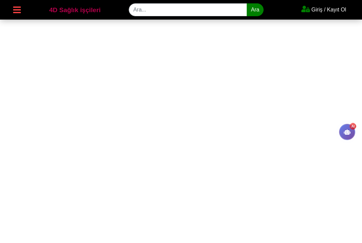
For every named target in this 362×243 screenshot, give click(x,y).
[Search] (188, 9)
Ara (255, 9)
